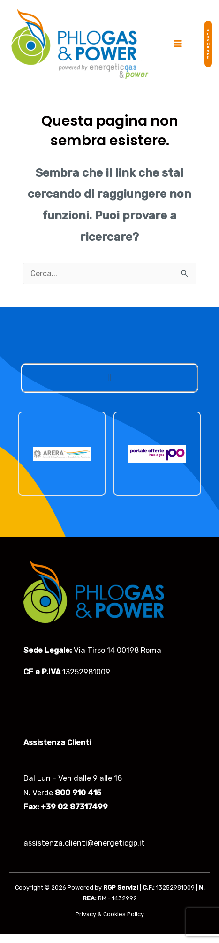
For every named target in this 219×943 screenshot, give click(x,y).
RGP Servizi (120, 887)
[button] (208, 44)
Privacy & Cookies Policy (110, 914)
